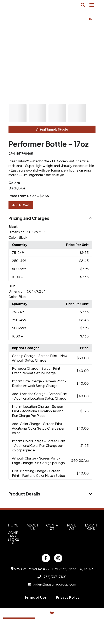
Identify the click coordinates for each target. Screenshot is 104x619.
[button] (52, 218)
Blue (21, 188)
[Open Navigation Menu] (91, 5)
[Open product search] (83, 5)
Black (12, 188)
